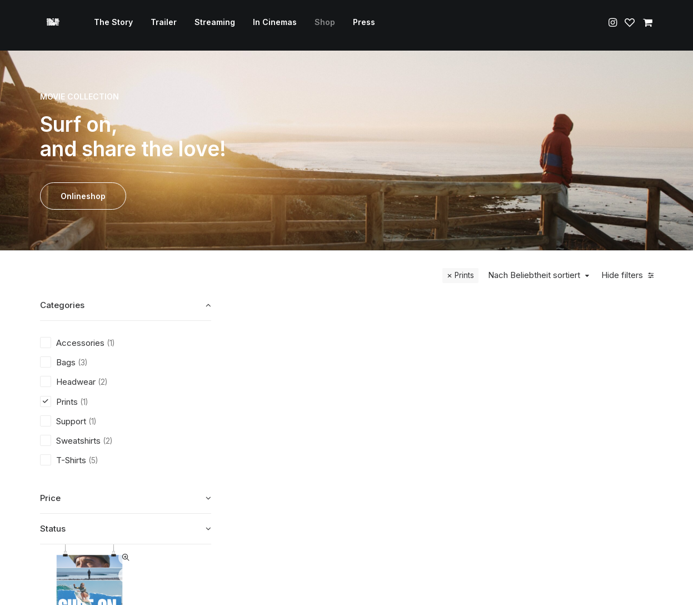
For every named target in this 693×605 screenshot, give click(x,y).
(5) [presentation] (93, 460)
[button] (614, 25)
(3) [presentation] (82, 362)
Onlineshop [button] (83, 196)
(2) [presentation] (102, 382)
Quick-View (330, 313)
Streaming (208, 25)
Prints (464, 275)
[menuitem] (106, 25)
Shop (318, 25)
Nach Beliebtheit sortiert (534, 275)
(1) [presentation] (110, 343)
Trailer (157, 25)
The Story (106, 25)
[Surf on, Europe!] (49, 25)
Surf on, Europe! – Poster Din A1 (297, 437)
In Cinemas (268, 25)
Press (357, 25)
